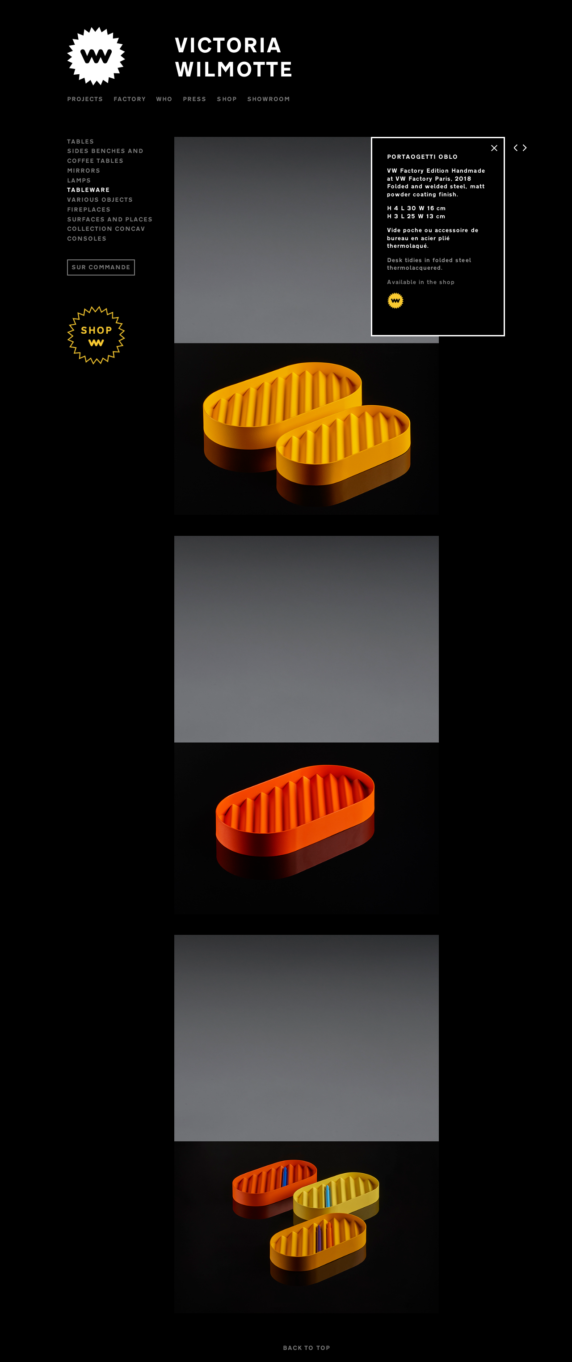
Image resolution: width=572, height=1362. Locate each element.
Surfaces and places (110, 219)
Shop (226, 98)
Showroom (268, 98)
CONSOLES (87, 238)
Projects (85, 98)
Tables (80, 141)
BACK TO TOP (306, 1347)
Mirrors (84, 170)
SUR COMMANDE (101, 267)
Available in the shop (421, 281)
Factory (130, 98)
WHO (164, 98)
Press (194, 98)
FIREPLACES (89, 209)
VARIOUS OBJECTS (100, 199)
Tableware (88, 189)
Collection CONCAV (106, 228)
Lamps (79, 180)
